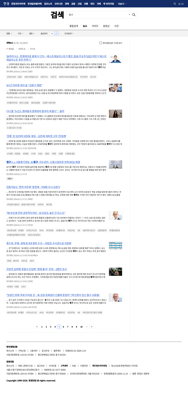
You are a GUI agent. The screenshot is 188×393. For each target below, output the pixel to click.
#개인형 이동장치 (13, 204)
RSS (74, 365)
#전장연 (10, 286)
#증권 (20, 77)
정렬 (8, 33)
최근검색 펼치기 (127, 15)
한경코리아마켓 (18, 3)
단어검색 (68, 33)
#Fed (41, 230)
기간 (19, 33)
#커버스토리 (11, 77)
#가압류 (10, 153)
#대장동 (17, 153)
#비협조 (26, 153)
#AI (79, 230)
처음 (37, 327)
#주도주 (53, 77)
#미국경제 (49, 230)
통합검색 (73, 26)
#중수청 (16, 260)
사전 (116, 26)
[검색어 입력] (98, 14)
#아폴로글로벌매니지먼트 (16, 235)
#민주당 (40, 204)
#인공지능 (71, 230)
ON (52, 33)
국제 (99, 3)
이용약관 (84, 365)
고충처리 (33, 350)
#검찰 (9, 260)
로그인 (181, 3)
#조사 (23, 286)
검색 (57, 15)
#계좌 (54, 153)
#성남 (40, 153)
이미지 (95, 26)
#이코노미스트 (31, 230)
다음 (87, 327)
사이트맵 (52, 365)
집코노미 (48, 3)
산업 (80, 3)
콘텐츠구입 (28, 365)
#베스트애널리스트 (31, 77)
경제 (67, 3)
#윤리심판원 (35, 102)
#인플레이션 (60, 230)
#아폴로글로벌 (114, 230)
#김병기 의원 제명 (49, 102)
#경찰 (17, 286)
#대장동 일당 (70, 153)
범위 (31, 33)
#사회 (33, 153)
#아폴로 (21, 230)
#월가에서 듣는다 (89, 230)
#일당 (47, 153)
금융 (73, 3)
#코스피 (93, 77)
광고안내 (45, 350)
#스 (10, 178)
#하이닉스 (44, 77)
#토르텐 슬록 (11, 230)
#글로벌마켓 (102, 230)
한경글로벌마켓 (35, 3)
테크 (92, 3)
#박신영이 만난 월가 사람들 (92, 312)
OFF (56, 33)
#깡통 (61, 153)
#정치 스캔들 (23, 102)
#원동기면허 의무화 (28, 204)
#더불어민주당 (12, 102)
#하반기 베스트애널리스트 (68, 77)
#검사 (32, 260)
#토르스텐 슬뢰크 (34, 235)
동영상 (106, 26)
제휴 (20, 365)
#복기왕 (49, 204)
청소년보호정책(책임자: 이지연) (124, 365)
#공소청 (24, 260)
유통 (86, 3)
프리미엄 (110, 3)
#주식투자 (83, 77)
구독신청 (22, 350)
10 (81, 326)
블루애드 (57, 350)
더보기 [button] (121, 3)
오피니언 (58, 3)
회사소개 (10, 350)
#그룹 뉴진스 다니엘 (14, 127)
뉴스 (85, 26)
